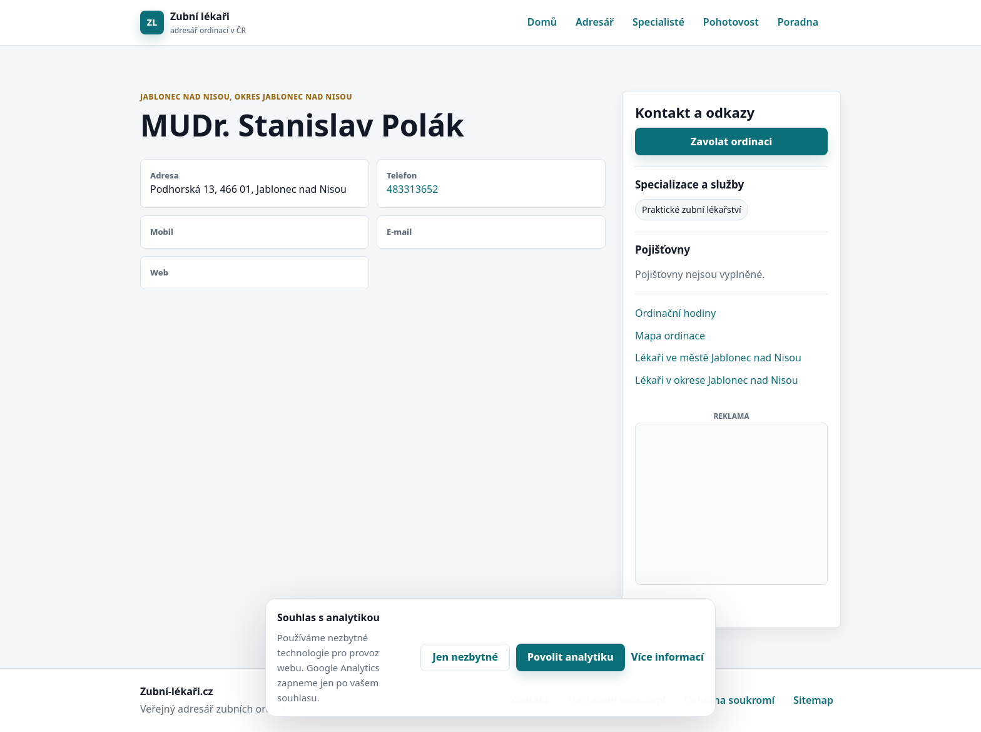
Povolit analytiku (570, 657)
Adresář (595, 22)
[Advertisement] (732, 501)
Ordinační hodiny (675, 313)
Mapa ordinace (670, 336)
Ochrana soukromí (729, 700)
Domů (542, 22)
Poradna (798, 22)
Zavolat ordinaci (732, 141)
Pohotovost (731, 22)
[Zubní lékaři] (193, 23)
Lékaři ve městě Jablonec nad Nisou (718, 357)
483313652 (412, 189)
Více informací (667, 657)
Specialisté (658, 22)
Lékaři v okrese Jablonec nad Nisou (716, 380)
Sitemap (813, 700)
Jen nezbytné (465, 657)
